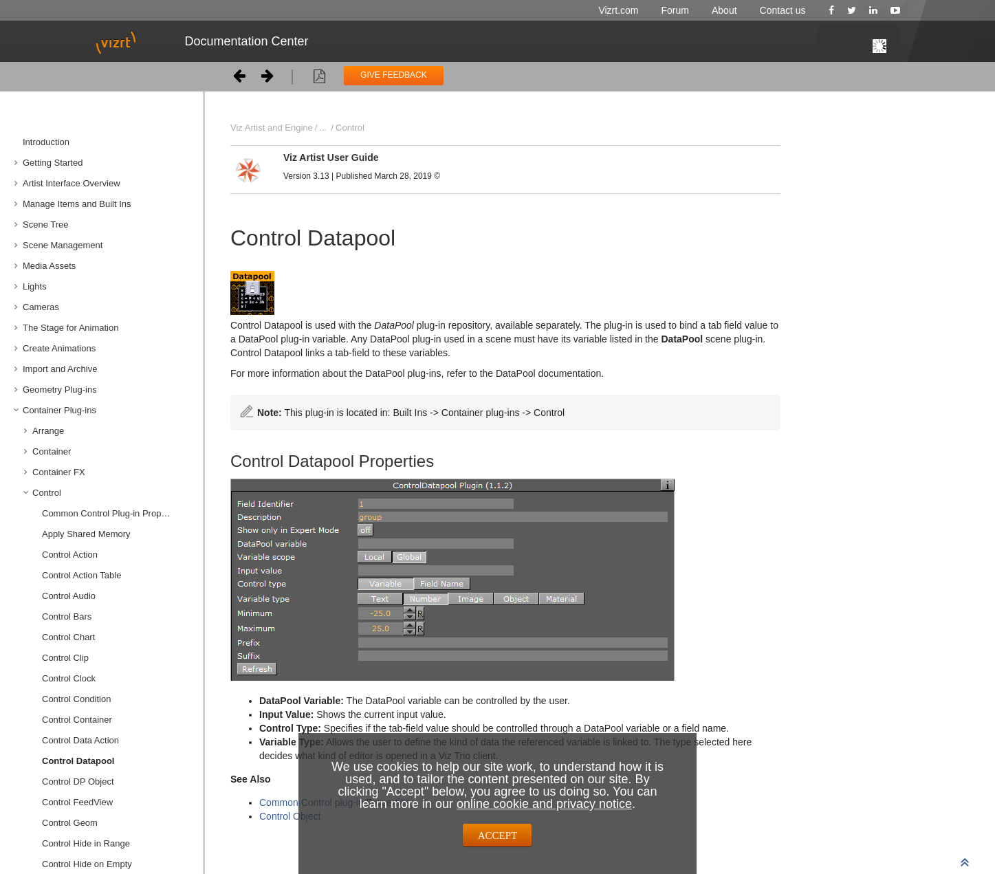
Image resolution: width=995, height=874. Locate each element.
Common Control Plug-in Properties (112, 513)
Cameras (41, 307)
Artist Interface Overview (71, 183)
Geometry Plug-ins (60, 389)
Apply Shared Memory (86, 534)
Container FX (58, 472)
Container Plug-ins (59, 410)
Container (51, 451)
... (323, 127)
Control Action (70, 554)
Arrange (48, 431)
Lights (35, 286)
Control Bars (66, 616)
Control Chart (68, 637)
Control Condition (76, 699)
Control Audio (69, 596)
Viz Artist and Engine (271, 127)
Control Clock (69, 678)
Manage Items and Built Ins (77, 204)
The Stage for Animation (70, 328)
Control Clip (65, 658)
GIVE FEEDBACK (393, 75)
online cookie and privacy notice (544, 804)
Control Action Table (81, 575)
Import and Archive (60, 369)
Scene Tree (46, 224)
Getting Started (53, 162)
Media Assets (49, 266)
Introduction (46, 142)
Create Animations (59, 348)
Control (46, 493)
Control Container (77, 719)
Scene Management (62, 245)
